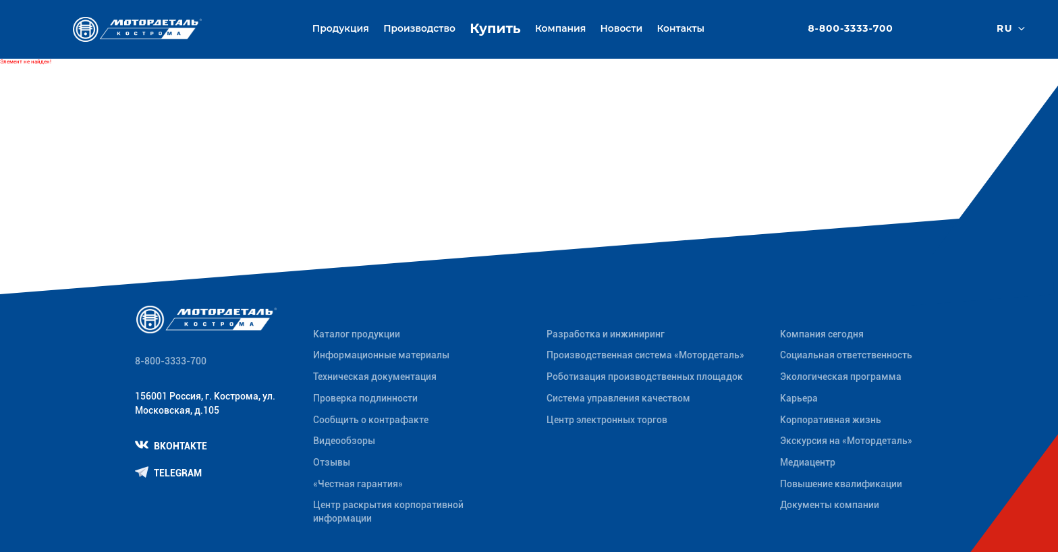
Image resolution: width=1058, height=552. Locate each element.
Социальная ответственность (846, 355)
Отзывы (331, 462)
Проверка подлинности (365, 398)
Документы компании (829, 504)
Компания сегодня (822, 334)
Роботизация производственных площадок (645, 376)
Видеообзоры (344, 440)
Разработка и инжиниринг (606, 334)
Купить (495, 28)
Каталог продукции (356, 334)
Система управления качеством (618, 398)
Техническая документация (375, 376)
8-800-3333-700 (850, 29)
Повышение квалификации (841, 483)
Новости (622, 28)
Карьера (799, 398)
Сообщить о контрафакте (370, 419)
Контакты (680, 28)
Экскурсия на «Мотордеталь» (846, 440)
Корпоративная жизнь (830, 419)
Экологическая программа (840, 376)
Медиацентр (807, 462)
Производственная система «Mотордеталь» (645, 355)
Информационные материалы (381, 355)
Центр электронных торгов (607, 419)
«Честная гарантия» (358, 483)
